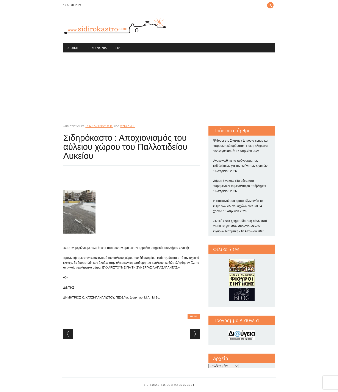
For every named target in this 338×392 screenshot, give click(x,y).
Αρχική (72, 48)
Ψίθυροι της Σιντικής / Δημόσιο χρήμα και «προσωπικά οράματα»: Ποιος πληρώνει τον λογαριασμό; (240, 146)
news (193, 316)
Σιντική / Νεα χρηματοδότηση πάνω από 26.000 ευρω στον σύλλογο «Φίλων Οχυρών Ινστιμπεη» (240, 226)
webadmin (127, 126)
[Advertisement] (169, 85)
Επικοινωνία (97, 48)
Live (118, 48)
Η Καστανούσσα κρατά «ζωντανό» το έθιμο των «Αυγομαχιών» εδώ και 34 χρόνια (238, 206)
